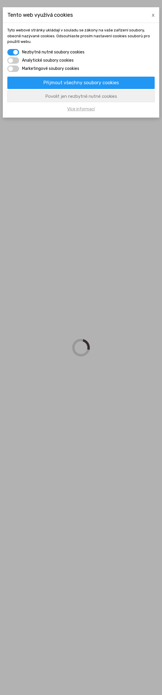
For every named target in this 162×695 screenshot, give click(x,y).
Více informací (81, 109)
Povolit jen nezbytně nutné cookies (81, 96)
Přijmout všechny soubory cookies (81, 82)
